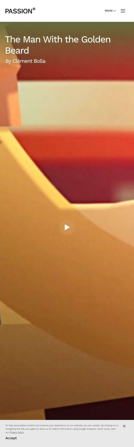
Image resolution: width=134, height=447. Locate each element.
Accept (11, 438)
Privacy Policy (17, 432)
